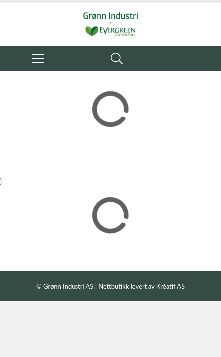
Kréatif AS (170, 286)
